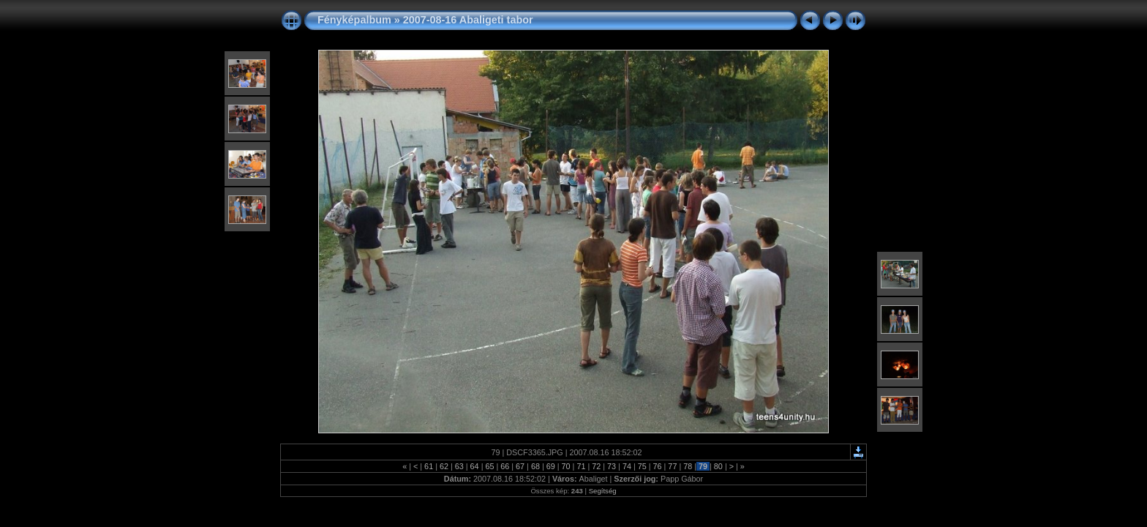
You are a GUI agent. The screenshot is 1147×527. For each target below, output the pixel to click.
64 (474, 466)
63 (459, 466)
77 (672, 466)
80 (718, 466)
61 (428, 466)
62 (444, 466)
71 (580, 466)
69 (550, 466)
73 (611, 466)
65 (489, 466)
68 (535, 466)
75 (642, 466)
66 (504, 466)
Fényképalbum (354, 20)
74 (626, 466)
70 (566, 466)
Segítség (603, 491)
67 (520, 466)
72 (596, 466)
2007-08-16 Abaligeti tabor (468, 20)
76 (657, 466)
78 (687, 466)
